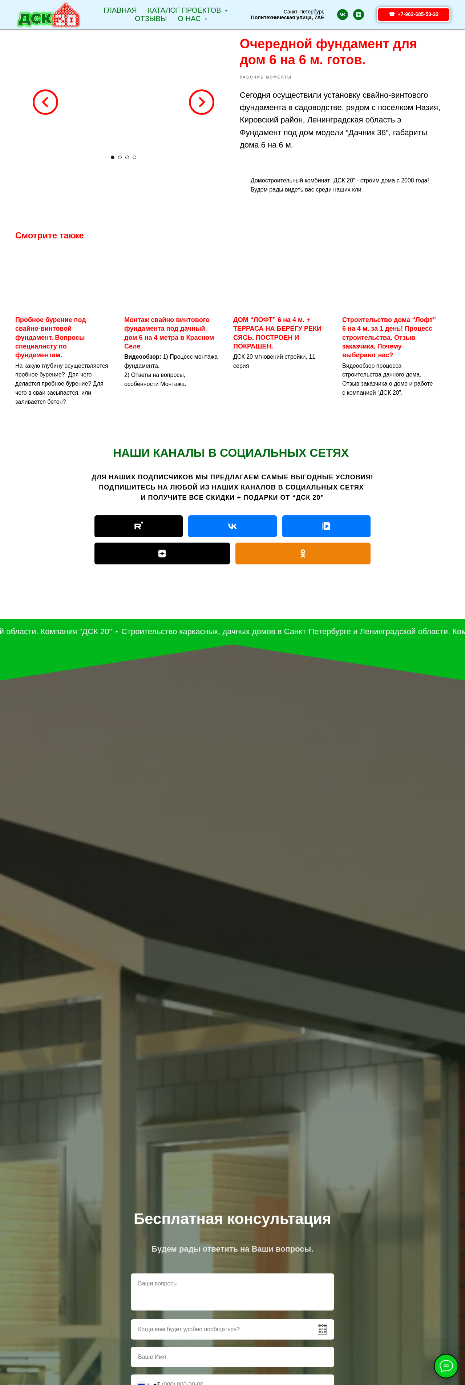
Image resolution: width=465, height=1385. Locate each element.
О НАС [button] (190, 19)
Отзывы (151, 19)
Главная (120, 10)
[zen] (358, 14)
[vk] (342, 14)
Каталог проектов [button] (185, 10)
